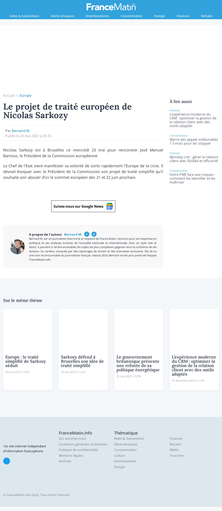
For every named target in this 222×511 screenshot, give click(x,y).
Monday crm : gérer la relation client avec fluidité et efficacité (194, 159)
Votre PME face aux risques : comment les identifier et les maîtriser (192, 178)
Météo (174, 450)
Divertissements (97, 16)
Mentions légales (71, 456)
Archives (65, 461)
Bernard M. (21, 130)
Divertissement (125, 461)
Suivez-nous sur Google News (83, 206)
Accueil (9, 95)
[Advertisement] (111, 61)
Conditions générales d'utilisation (83, 444)
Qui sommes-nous (72, 438)
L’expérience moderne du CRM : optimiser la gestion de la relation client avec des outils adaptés (193, 120)
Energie (159, 16)
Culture (119, 456)
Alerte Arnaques (62, 16)
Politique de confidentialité (78, 450)
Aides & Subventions (24, 16)
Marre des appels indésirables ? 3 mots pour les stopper (194, 141)
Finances (183, 16)
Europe (25, 95)
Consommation (131, 16)
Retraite (206, 16)
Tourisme (177, 456)
